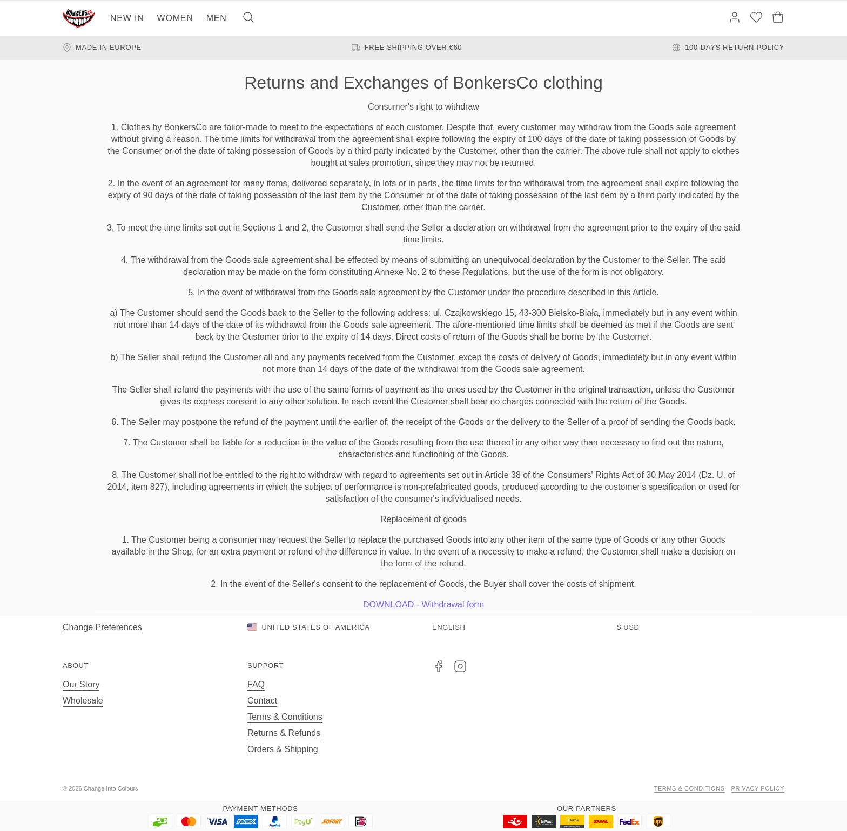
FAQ (256, 684)
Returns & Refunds (283, 733)
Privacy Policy (757, 788)
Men (216, 18)
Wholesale (83, 700)
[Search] (248, 18)
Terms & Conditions (284, 716)
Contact (262, 700)
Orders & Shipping (282, 749)
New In (127, 18)
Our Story (81, 684)
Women (175, 18)
